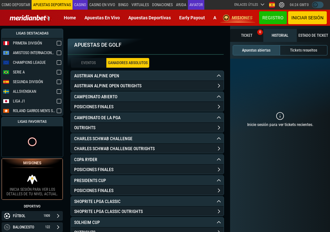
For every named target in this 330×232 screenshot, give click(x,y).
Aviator (196, 5)
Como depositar (16, 5)
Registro (273, 17)
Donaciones (162, 5)
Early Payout (192, 17)
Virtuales (140, 5)
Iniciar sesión (307, 17)
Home (70, 17)
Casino (80, 5)
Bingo (123, 5)
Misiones (238, 18)
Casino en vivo (102, 5)
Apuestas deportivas (149, 17)
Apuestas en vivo (102, 17)
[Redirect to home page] (30, 18)
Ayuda (181, 5)
